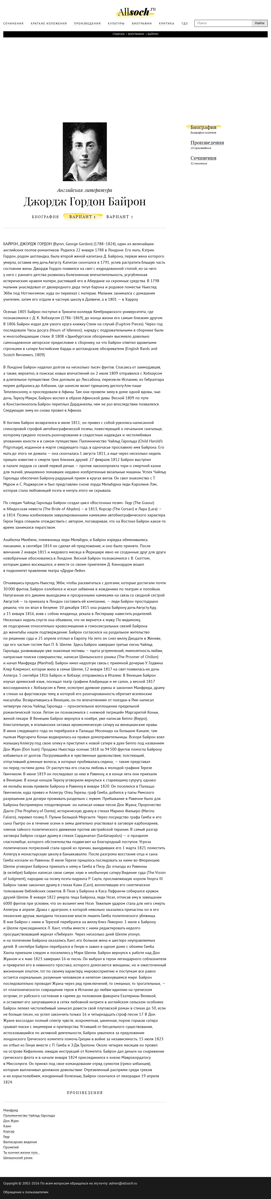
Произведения (207, 142)
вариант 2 (120, 216)
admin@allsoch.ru (123, 1183)
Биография (203, 127)
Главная (118, 34)
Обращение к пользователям (25, 1192)
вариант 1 (82, 216)
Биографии (136, 34)
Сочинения (203, 158)
